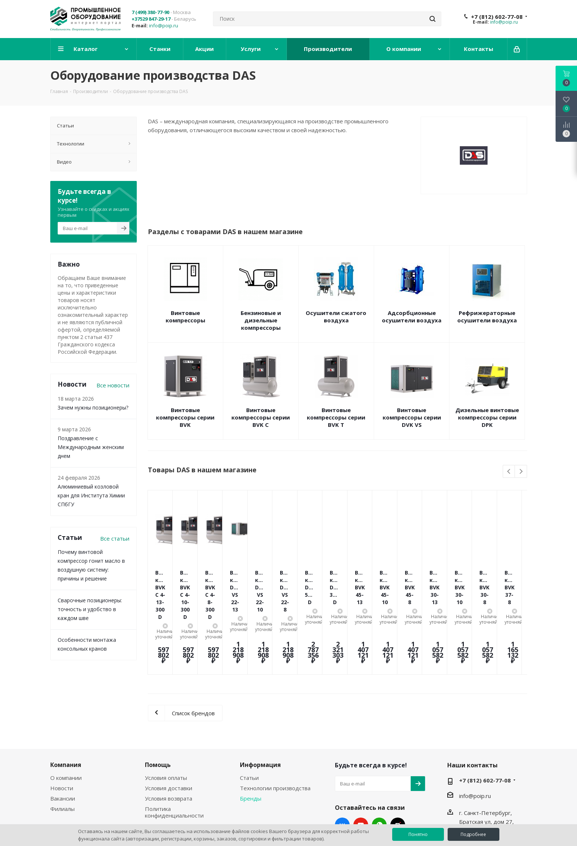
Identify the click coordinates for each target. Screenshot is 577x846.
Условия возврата (168, 739)
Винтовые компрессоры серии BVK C (260, 417)
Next (521, 471)
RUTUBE (397, 765)
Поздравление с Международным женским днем (91, 447)
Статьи (249, 718)
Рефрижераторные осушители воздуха (487, 316)
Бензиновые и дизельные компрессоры (261, 320)
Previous (509, 471)
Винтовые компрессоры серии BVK (185, 417)
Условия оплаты (166, 718)
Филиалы (62, 749)
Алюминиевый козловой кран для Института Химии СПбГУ (91, 495)
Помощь (158, 706)
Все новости (112, 385)
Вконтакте (342, 765)
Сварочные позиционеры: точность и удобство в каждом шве (90, 609)
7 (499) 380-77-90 (150, 12)
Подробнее (473, 834)
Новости (61, 729)
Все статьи (114, 538)
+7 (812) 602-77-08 (497, 16)
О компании (66, 718)
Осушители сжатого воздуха (336, 316)
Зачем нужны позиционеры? (93, 407)
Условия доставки (168, 729)
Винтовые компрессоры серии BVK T (336, 417)
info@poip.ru (163, 25)
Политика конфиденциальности (174, 753)
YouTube (360, 765)
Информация (260, 706)
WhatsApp (379, 765)
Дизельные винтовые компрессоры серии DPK (487, 417)
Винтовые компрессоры (185, 316)
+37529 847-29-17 (151, 19)
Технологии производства (275, 729)
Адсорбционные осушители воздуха (411, 316)
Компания (65, 706)
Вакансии (62, 739)
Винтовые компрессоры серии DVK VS (412, 417)
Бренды (250, 739)
